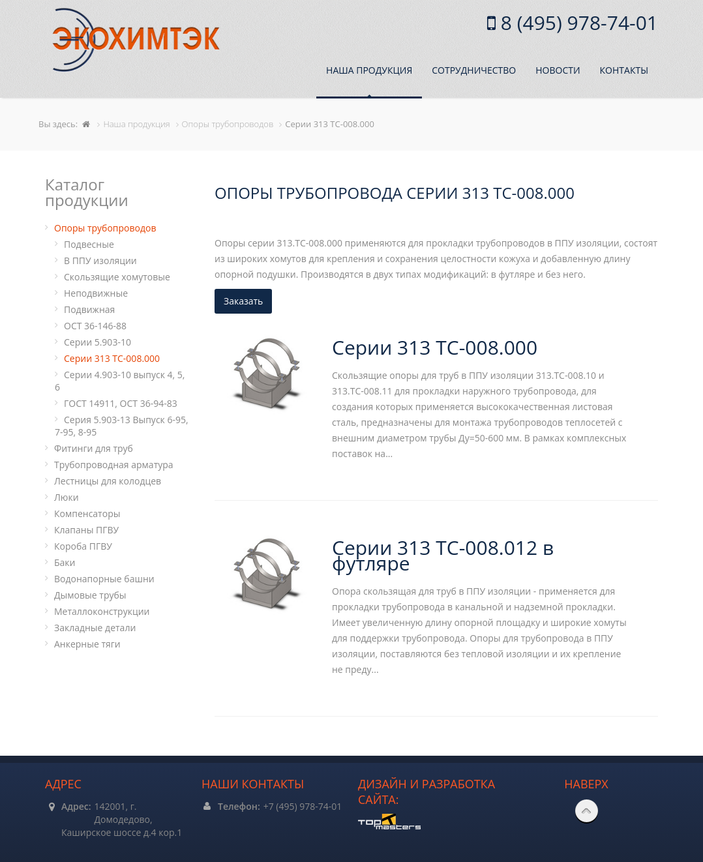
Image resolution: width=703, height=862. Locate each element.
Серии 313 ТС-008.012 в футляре (443, 555)
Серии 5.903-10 (97, 342)
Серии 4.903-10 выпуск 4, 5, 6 (120, 380)
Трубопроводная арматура (113, 464)
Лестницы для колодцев (107, 481)
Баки (64, 562)
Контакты (624, 70)
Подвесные (89, 244)
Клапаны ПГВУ (86, 530)
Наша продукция (369, 70)
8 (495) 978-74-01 (577, 22)
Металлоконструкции (101, 611)
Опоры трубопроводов (105, 228)
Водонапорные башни (104, 578)
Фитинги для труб (93, 448)
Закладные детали (95, 627)
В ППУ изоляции (100, 260)
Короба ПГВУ (83, 546)
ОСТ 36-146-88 (95, 326)
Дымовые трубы (90, 595)
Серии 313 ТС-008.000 (112, 358)
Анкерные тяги (87, 644)
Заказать (243, 301)
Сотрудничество (474, 70)
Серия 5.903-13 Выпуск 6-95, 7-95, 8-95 (121, 425)
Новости (557, 70)
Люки (66, 497)
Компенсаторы (87, 513)
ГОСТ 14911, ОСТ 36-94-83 (120, 403)
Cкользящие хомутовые (117, 277)
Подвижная (89, 309)
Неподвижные (96, 293)
